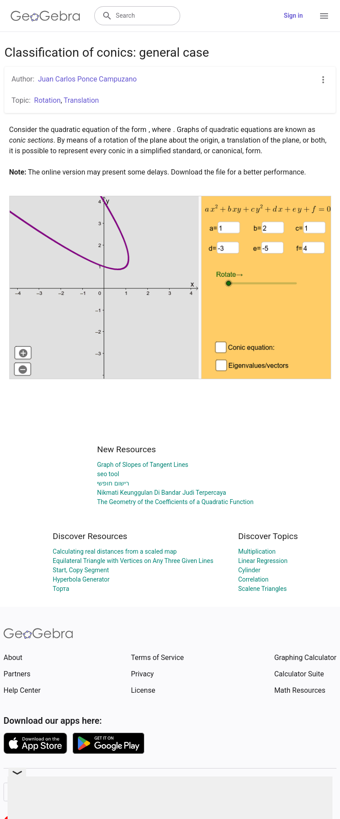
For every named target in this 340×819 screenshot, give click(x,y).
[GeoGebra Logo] (45, 16)
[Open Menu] (324, 16)
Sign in (293, 15)
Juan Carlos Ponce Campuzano (87, 79)
